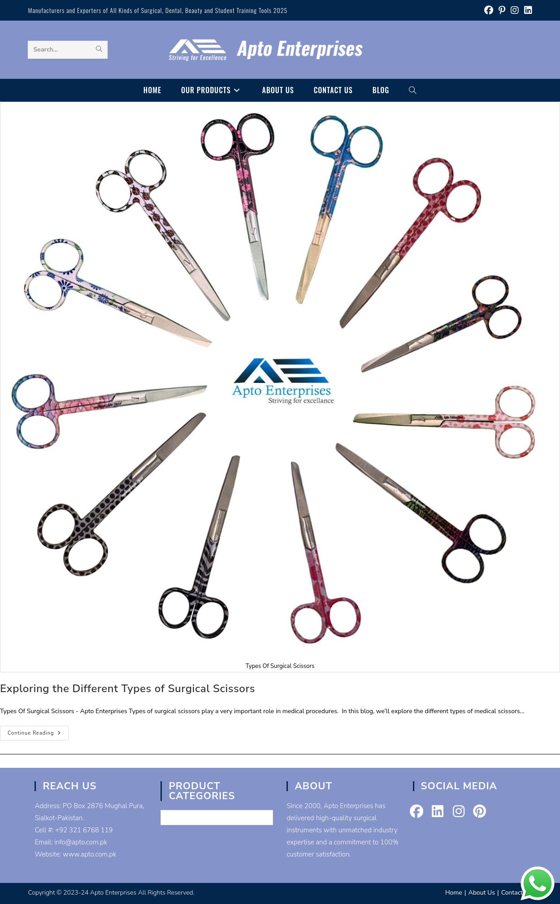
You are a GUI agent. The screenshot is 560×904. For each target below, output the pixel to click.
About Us (481, 892)
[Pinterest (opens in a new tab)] (502, 10)
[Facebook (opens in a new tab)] (489, 10)
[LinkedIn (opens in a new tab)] (526, 10)
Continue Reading (38, 734)
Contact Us (516, 892)
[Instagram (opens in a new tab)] (514, 10)
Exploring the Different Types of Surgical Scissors (127, 688)
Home (453, 892)
